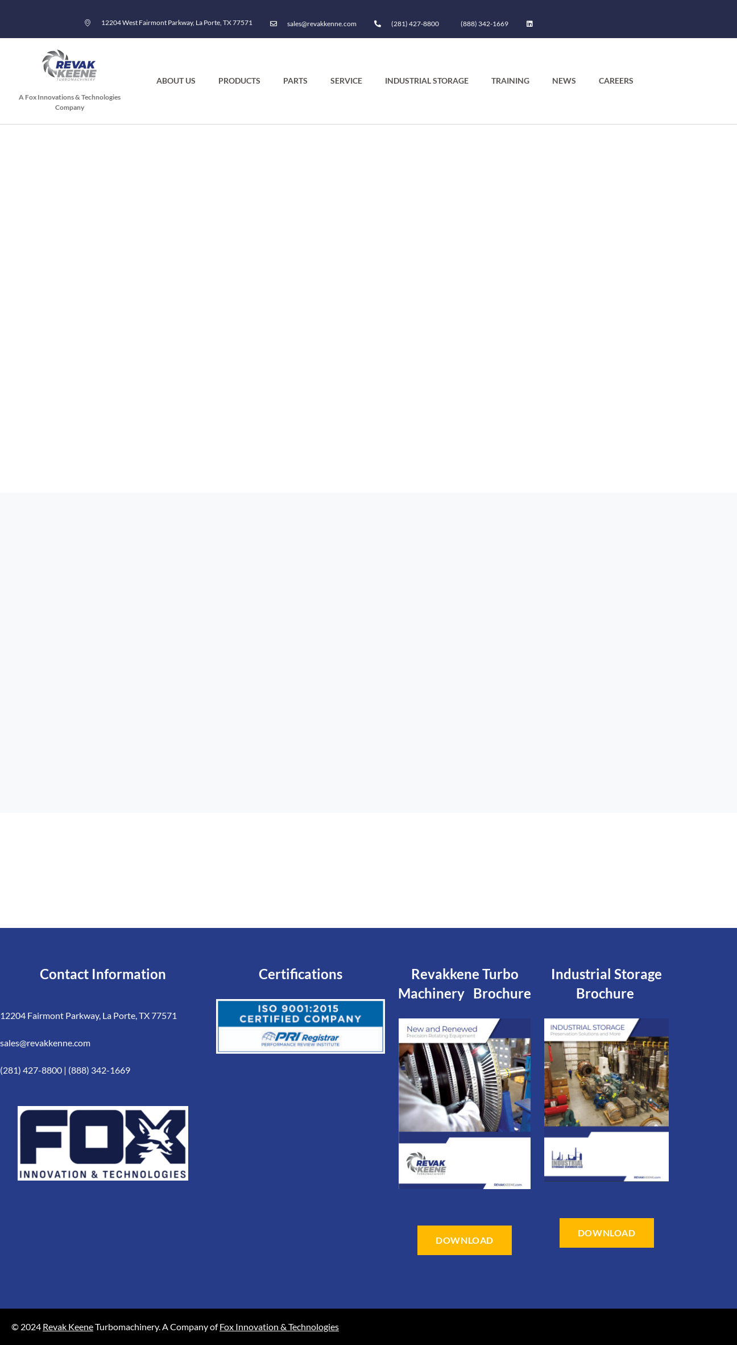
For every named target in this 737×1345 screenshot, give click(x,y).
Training (510, 80)
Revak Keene (68, 1326)
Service (346, 80)
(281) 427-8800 (415, 23)
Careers (616, 80)
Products (239, 80)
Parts (295, 80)
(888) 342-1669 (484, 23)
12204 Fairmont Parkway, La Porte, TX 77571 (88, 1015)
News (564, 80)
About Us (176, 80)
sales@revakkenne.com (45, 1042)
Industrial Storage (427, 80)
